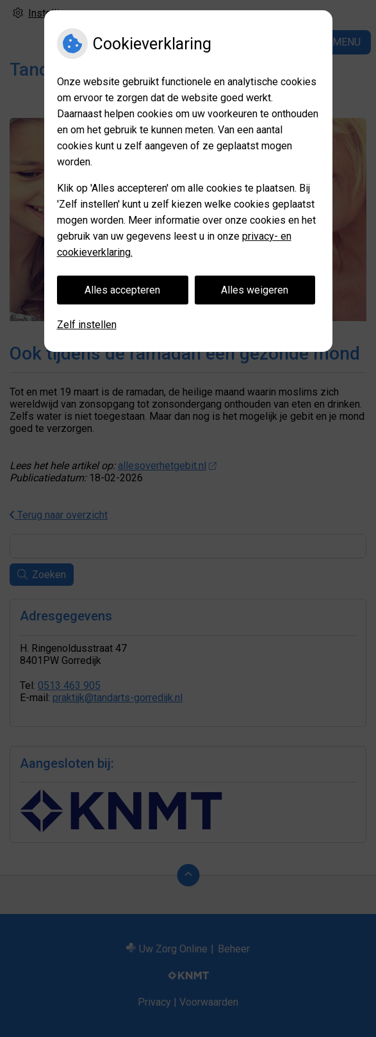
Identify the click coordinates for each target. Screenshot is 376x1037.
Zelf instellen (87, 325)
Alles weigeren (254, 290)
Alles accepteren (122, 290)
